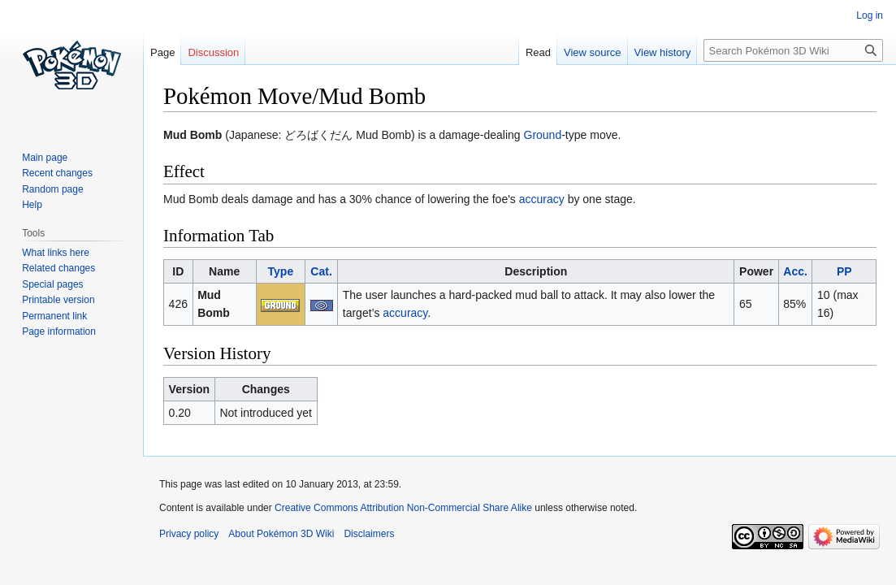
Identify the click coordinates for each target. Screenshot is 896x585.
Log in (869, 15)
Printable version (58, 300)
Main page (44, 157)
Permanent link (54, 316)
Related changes (58, 268)
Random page (52, 189)
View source (592, 52)
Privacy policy (189, 534)
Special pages (52, 284)
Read (538, 52)
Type (281, 271)
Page (162, 52)
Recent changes (57, 173)
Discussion (213, 52)
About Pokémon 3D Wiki (281, 534)
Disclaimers (369, 534)
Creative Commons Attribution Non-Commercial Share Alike (403, 508)
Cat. (320, 271)
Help (32, 204)
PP (844, 271)
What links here (55, 252)
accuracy (542, 199)
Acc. (795, 271)
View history (662, 52)
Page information (59, 331)
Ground (543, 134)
